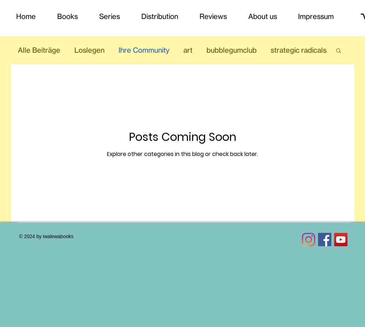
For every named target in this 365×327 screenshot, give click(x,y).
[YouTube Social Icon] (340, 239)
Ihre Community (144, 50)
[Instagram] (308, 239)
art (187, 50)
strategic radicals (298, 50)
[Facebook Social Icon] (324, 239)
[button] (338, 51)
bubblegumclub (232, 50)
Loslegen (89, 50)
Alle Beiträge (39, 50)
